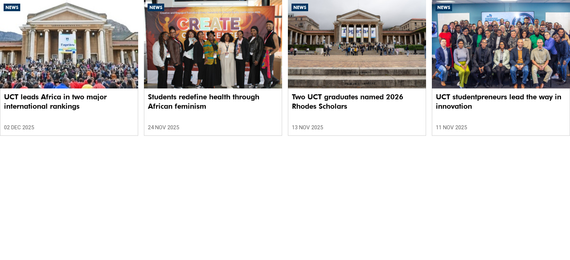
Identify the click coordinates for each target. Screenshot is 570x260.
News (11, 7)
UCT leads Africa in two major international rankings (55, 101)
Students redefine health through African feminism (203, 101)
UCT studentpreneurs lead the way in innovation (498, 101)
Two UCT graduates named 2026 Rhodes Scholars (347, 101)
